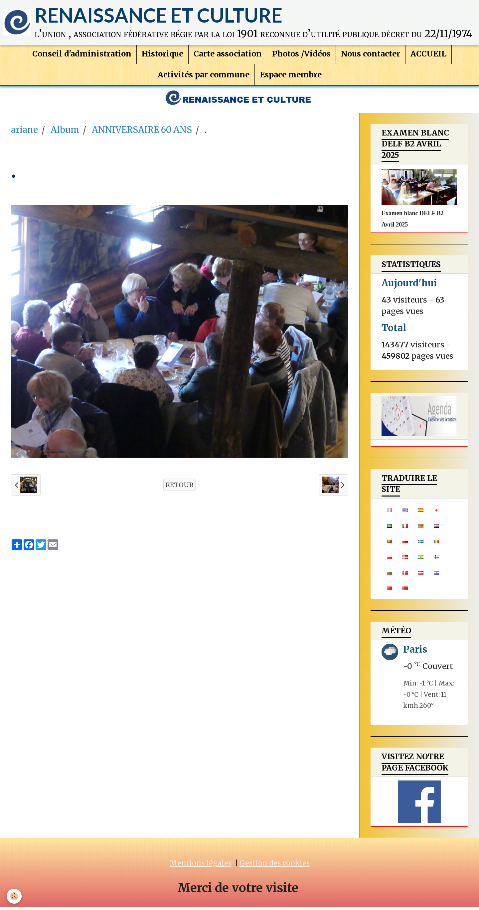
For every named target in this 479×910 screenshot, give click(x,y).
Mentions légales (201, 865)
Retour (179, 487)
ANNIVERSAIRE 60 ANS (142, 132)
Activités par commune (203, 76)
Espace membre (291, 76)
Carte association (228, 55)
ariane (24, 132)
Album (65, 132)
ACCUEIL (428, 55)
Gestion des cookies (275, 865)
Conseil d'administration (81, 55)
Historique (162, 55)
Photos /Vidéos (301, 55)
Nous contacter (370, 55)
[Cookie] (14, 896)
